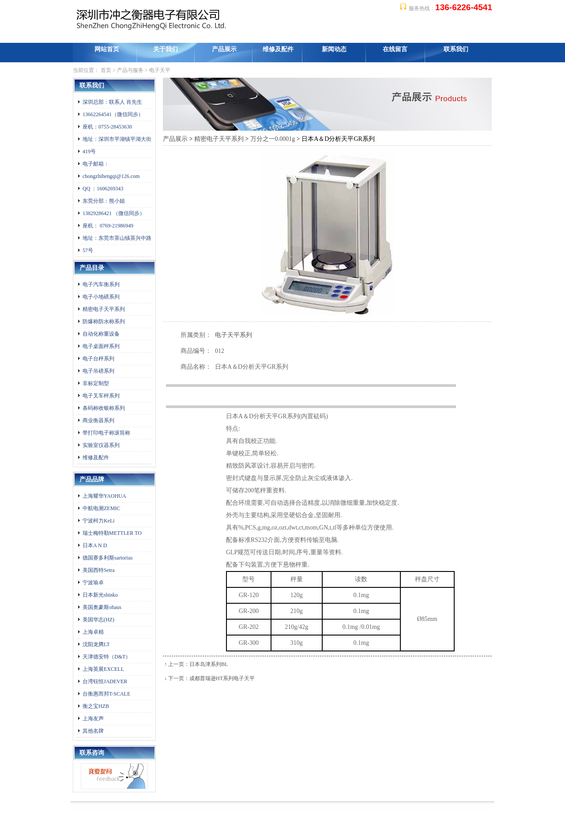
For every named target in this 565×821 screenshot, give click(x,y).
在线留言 (395, 49)
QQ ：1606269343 (103, 188)
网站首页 (106, 49)
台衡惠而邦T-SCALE (106, 694)
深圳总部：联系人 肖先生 (112, 102)
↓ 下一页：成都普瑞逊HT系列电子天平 (209, 678)
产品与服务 (130, 70)
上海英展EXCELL (103, 669)
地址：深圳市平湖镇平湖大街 (117, 139)
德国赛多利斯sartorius (107, 558)
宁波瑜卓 (93, 582)
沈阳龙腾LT (96, 644)
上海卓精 (93, 632)
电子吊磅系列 (98, 371)
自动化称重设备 (101, 334)
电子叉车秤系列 (101, 396)
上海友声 (93, 718)
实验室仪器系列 (101, 445)
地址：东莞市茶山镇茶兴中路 (117, 238)
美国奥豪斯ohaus (102, 607)
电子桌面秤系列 (101, 346)
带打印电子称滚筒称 (106, 433)
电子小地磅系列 (101, 297)
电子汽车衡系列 (101, 284)
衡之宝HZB (96, 706)
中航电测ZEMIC (101, 508)
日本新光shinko (100, 595)
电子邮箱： (96, 164)
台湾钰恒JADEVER (105, 681)
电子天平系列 (233, 335)
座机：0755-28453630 (107, 127)
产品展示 (224, 49)
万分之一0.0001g (272, 139)
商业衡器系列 (98, 420)
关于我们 (165, 49)
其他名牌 (93, 731)
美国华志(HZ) (98, 620)
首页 (106, 70)
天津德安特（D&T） (107, 657)
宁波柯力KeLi (99, 521)
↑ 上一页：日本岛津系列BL (196, 664)
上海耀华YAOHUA (104, 496)
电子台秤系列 (98, 359)
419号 (89, 151)
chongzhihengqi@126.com (111, 176)
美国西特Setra (99, 570)
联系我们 (456, 49)
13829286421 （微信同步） (114, 213)
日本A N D (95, 545)
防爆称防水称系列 (104, 321)
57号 (88, 250)
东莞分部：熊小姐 (104, 201)
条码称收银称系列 (104, 408)
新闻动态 (334, 49)
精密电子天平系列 (104, 309)
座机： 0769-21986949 (108, 226)
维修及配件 (278, 49)
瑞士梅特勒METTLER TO (112, 533)
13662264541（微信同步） (113, 114)
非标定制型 (96, 383)
